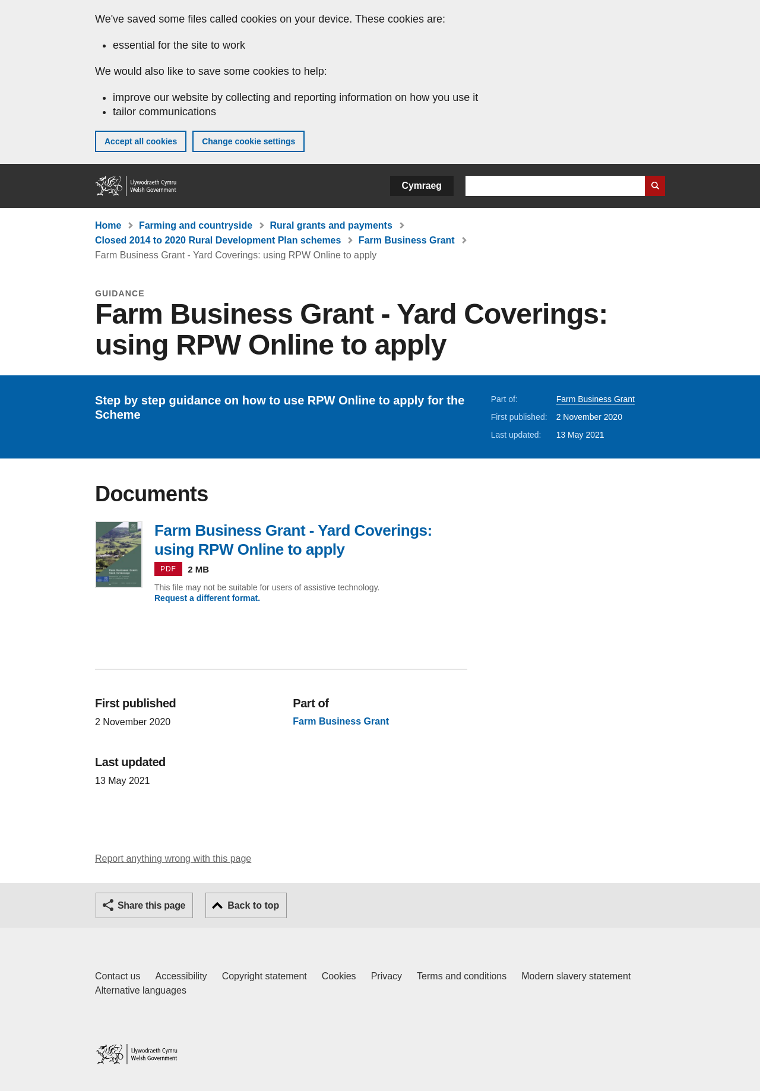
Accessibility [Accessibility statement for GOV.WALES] (181, 976)
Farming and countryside (195, 225)
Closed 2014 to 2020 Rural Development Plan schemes (218, 240)
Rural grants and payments (331, 225)
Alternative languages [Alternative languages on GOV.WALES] (140, 990)
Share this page (151, 905)
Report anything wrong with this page (173, 858)
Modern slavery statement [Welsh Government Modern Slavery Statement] (576, 976)
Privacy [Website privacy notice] (386, 976)
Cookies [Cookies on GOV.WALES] (339, 976)
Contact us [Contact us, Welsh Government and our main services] (117, 976)
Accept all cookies (140, 141)
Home (108, 225)
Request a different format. (207, 598)
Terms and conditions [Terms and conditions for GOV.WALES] (461, 976)
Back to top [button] (253, 905)
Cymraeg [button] (422, 186)
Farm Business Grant (407, 240)
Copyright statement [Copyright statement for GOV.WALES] (264, 976)
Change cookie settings (248, 141)
